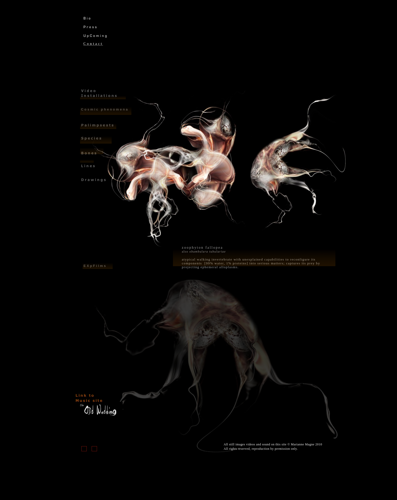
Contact (93, 44)
